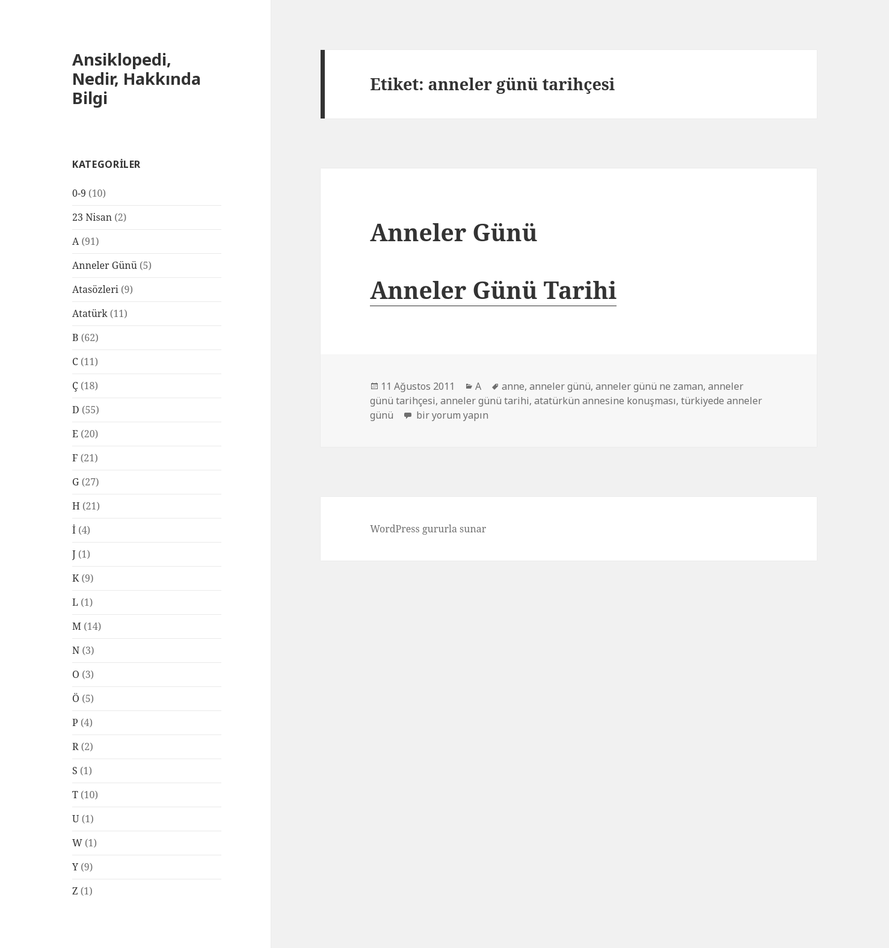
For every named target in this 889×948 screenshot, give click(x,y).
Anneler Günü (104, 265)
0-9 (79, 193)
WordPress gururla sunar (428, 528)
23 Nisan (92, 217)
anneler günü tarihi (484, 400)
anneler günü (560, 386)
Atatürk (90, 313)
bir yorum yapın (451, 415)
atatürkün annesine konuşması (605, 400)
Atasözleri (95, 289)
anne (513, 386)
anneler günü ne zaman (649, 386)
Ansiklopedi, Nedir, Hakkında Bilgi (136, 78)
